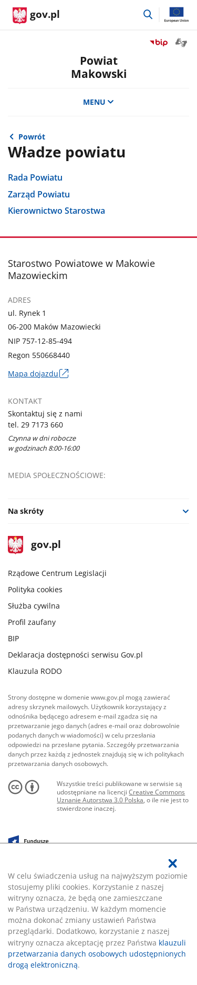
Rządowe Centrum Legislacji (57, 573)
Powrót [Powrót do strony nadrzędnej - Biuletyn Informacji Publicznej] (31, 137)
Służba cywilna (34, 606)
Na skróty (26, 511)
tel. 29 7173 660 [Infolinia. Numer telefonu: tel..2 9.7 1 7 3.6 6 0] (35, 425)
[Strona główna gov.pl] (36, 15)
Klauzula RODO (35, 671)
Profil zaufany (32, 622)
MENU (99, 102)
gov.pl (34, 545)
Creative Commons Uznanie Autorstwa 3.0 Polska (121, 796)
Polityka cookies (35, 589)
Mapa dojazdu (38, 373)
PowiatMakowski (99, 67)
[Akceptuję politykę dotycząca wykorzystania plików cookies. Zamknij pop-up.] (173, 863)
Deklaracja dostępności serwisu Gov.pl (75, 655)
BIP (13, 638)
